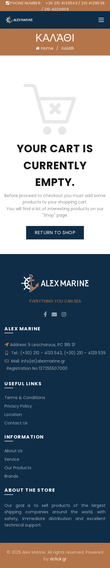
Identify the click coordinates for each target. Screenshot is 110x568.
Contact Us (16, 423)
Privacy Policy (18, 406)
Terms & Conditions (24, 397)
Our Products (17, 468)
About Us (13, 451)
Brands (11, 476)
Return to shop (55, 232)
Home (47, 48)
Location (13, 414)
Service (11, 459)
